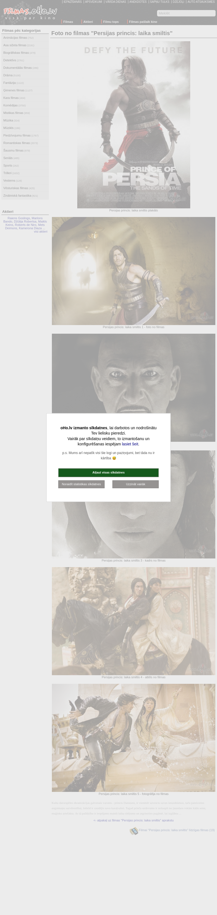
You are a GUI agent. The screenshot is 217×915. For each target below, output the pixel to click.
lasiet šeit (130, 444)
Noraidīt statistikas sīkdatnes (81, 483)
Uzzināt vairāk (135, 483)
